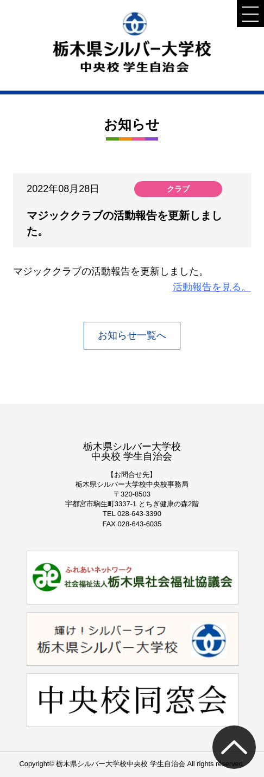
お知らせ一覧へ (132, 335)
